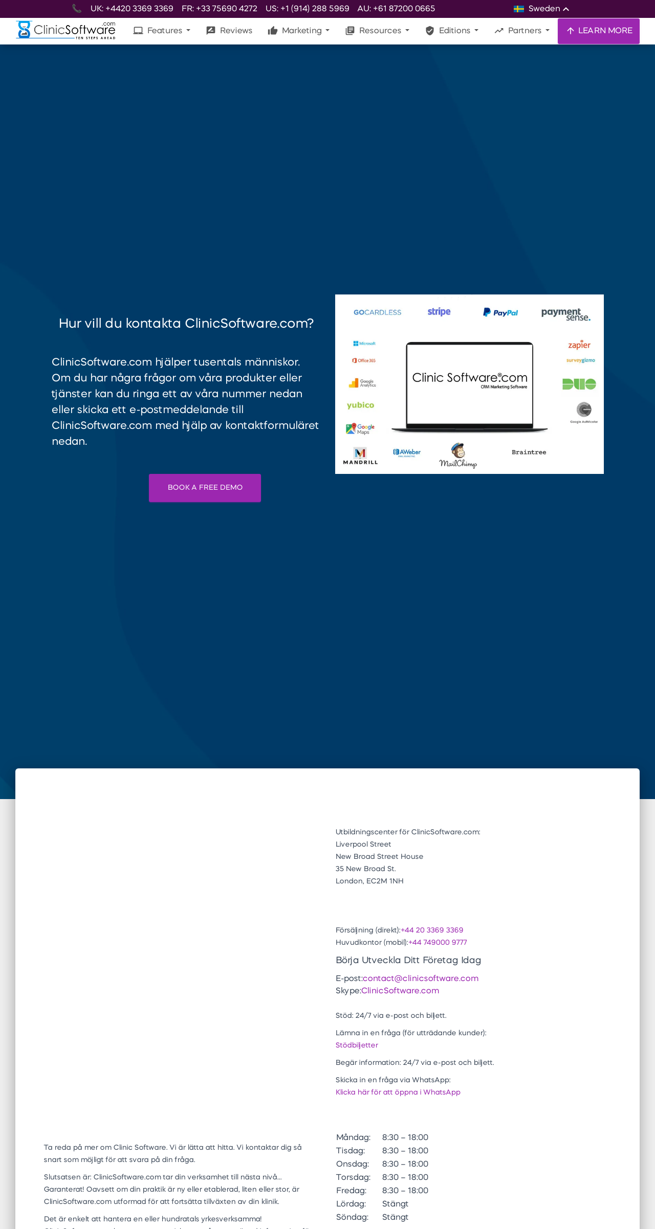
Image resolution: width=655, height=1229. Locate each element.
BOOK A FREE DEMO (205, 487)
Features (158, 31)
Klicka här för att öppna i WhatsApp (397, 1092)
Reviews (229, 31)
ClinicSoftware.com (400, 991)
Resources (374, 31)
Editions (448, 31)
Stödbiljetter (356, 1045)
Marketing (295, 31)
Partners (518, 31)
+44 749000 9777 (437, 942)
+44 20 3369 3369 (431, 930)
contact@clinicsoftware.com (420, 979)
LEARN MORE (598, 31)
